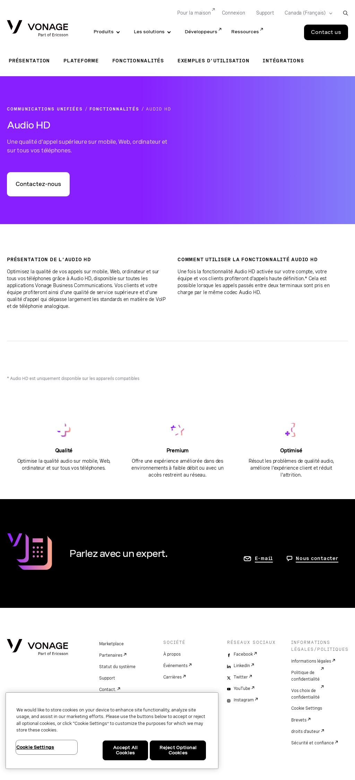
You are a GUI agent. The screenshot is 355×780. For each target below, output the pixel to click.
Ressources (245, 31)
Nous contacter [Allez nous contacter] (317, 558)
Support (107, 678)
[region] (112, 730)
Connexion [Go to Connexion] (233, 13)
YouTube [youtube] (242, 688)
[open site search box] (345, 13)
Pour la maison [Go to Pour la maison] (193, 13)
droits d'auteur (305, 731)
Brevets (298, 720)
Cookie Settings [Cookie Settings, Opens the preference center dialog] (35, 747)
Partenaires (110, 655)
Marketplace (111, 643)
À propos (172, 654)
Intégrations (283, 60)
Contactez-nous (38, 184)
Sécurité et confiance (312, 743)
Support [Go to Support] (265, 13)
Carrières (172, 677)
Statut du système (117, 666)
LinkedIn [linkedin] (242, 665)
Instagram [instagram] (244, 700)
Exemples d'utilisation (214, 60)
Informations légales (311, 661)
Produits (104, 31)
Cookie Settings (306, 708)
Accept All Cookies (125, 750)
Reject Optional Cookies (178, 750)
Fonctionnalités (138, 60)
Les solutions (149, 31)
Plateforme (81, 60)
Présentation (29, 60)
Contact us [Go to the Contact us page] (326, 32)
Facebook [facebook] (243, 654)
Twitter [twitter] (241, 677)
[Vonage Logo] (37, 29)
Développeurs (201, 31)
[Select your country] (306, 13)
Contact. (107, 689)
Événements (175, 665)
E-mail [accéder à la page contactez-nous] (264, 558)
